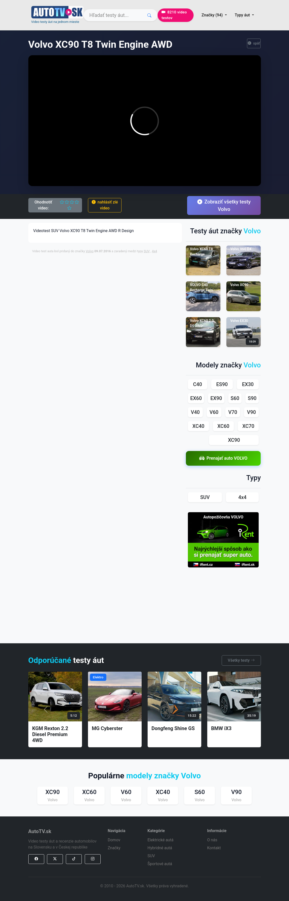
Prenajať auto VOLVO (223, 458)
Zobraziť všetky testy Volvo (223, 205)
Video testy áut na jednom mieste (55, 22)
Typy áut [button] (243, 15)
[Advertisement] (152, 269)
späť (254, 43)
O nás (212, 840)
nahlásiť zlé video (105, 205)
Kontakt (214, 848)
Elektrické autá (160, 840)
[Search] (120, 15)
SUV (147, 251)
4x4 (154, 251)
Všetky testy (241, 660)
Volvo (90, 251)
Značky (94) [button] (213, 15)
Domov (114, 840)
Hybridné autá (159, 848)
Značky (114, 848)
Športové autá (159, 863)
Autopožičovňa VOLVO (223, 517)
